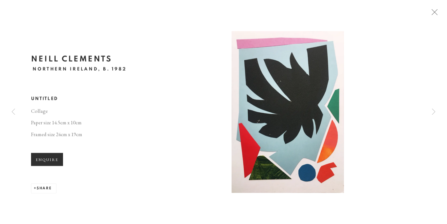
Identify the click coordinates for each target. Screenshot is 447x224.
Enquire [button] (47, 162)
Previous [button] (13, 112)
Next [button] (433, 112)
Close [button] (439, 14)
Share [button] (44, 191)
